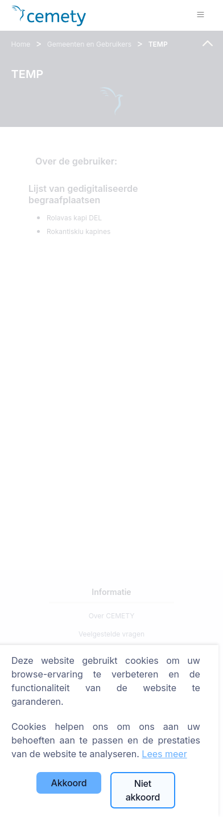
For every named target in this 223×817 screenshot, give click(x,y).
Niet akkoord (143, 790)
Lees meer (164, 753)
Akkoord (69, 783)
